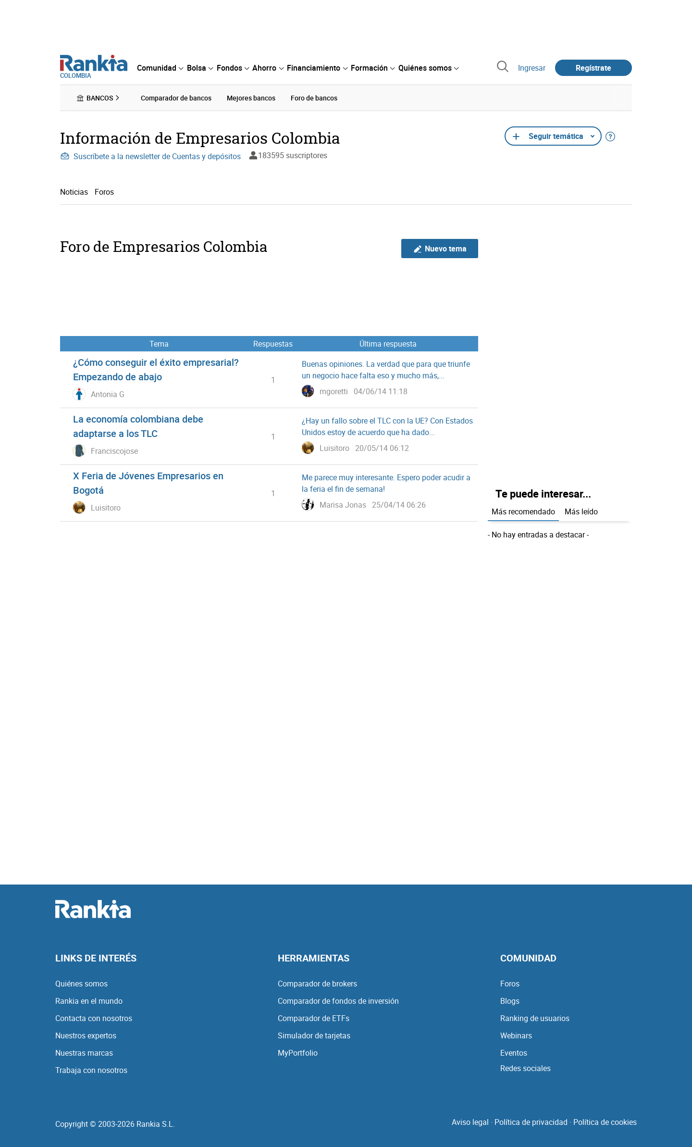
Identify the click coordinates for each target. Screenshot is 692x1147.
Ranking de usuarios (534, 1018)
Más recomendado (523, 511)
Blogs (509, 1001)
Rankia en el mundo (89, 1001)
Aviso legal (470, 1122)
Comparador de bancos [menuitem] (176, 97)
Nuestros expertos (85, 1035)
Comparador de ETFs (313, 1018)
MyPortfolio (298, 1052)
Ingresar (531, 67)
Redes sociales (525, 1068)
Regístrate (593, 67)
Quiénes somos (81, 983)
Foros (104, 191)
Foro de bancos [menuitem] (314, 97)
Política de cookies (605, 1122)
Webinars (516, 1035)
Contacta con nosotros (93, 1018)
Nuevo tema (440, 248)
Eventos (513, 1052)
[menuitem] (160, 68)
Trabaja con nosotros (91, 1070)
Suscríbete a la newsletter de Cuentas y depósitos (150, 156)
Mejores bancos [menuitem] (251, 97)
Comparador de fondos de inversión (338, 1001)
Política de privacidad (531, 1122)
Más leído (581, 511)
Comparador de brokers (317, 983)
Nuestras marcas (84, 1052)
